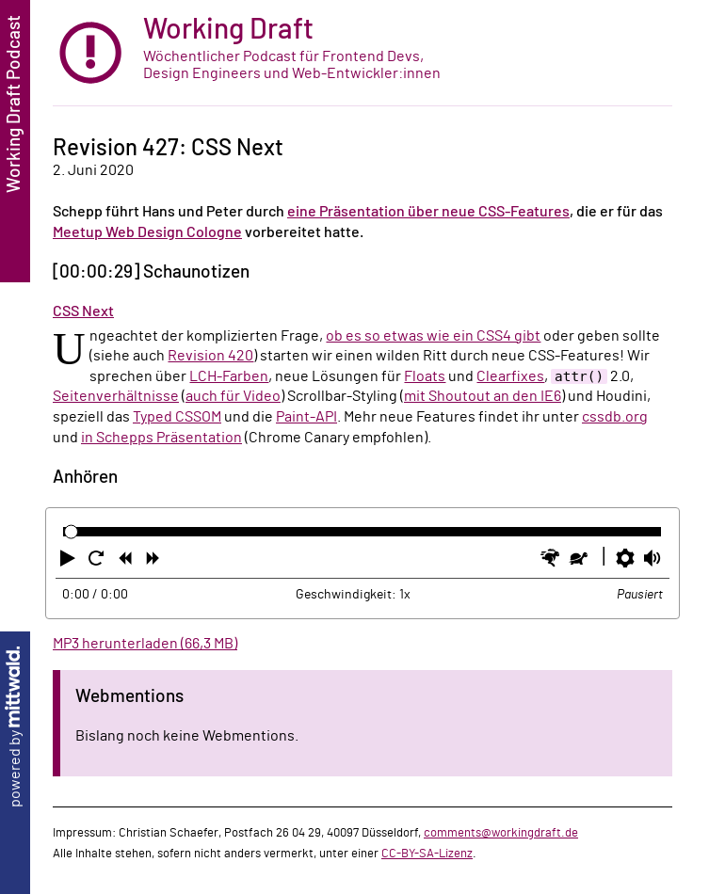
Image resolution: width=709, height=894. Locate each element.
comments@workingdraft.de (501, 832)
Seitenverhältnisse (116, 396)
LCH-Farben (228, 376)
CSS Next (83, 311)
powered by (15, 727)
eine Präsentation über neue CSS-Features (428, 211)
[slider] (71, 532)
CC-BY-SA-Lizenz (427, 853)
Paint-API (306, 416)
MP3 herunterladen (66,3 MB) (145, 643)
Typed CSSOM (177, 416)
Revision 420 (210, 355)
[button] (69, 562)
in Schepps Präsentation (161, 437)
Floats (424, 376)
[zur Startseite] (362, 53)
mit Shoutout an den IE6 (482, 396)
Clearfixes (510, 376)
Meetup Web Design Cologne (147, 232)
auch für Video (233, 396)
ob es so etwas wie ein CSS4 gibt (433, 335)
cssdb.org (615, 416)
